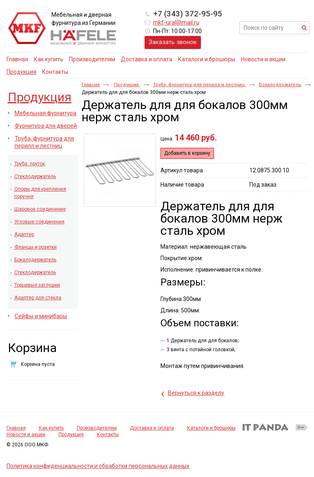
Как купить (51, 428)
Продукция (21, 72)
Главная (91, 84)
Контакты (108, 434)
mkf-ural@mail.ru (176, 22)
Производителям (97, 428)
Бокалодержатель (280, 84)
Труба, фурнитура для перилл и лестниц (199, 84)
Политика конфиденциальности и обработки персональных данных (98, 466)
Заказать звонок (173, 42)
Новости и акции (26, 434)
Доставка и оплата (152, 428)
